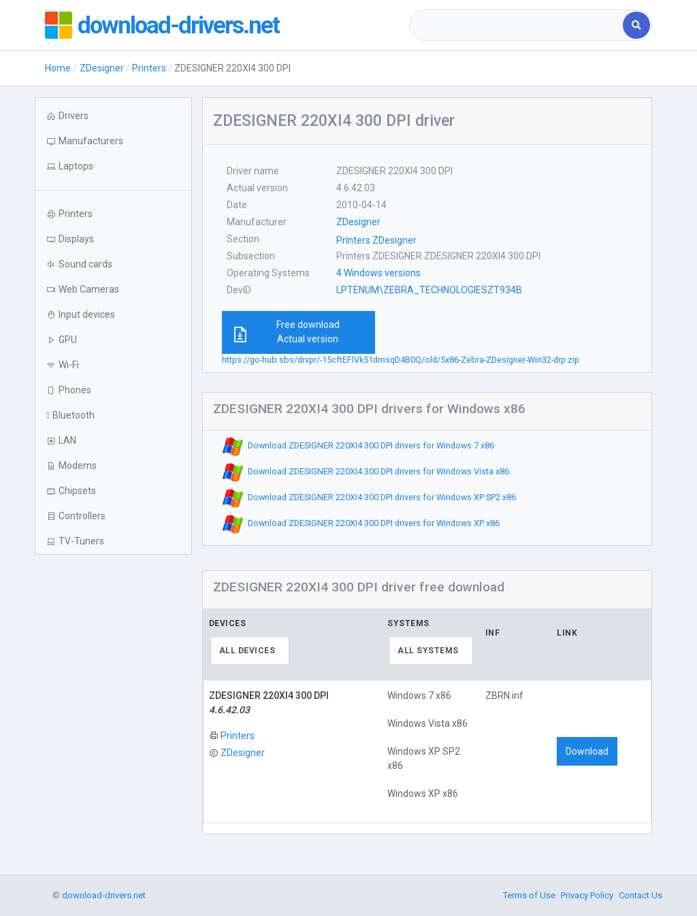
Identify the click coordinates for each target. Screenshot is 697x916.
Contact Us (640, 895)
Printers (149, 68)
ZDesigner (102, 68)
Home (58, 68)
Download (587, 751)
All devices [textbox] (247, 650)
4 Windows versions (378, 272)
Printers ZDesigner (376, 240)
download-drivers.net (180, 25)
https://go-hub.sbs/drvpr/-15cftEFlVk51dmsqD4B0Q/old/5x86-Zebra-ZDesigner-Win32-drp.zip (400, 360)
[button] (113, 166)
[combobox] (517, 25)
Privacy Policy (587, 895)
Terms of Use (529, 895)
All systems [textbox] (428, 650)
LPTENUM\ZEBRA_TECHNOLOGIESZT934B (429, 289)
